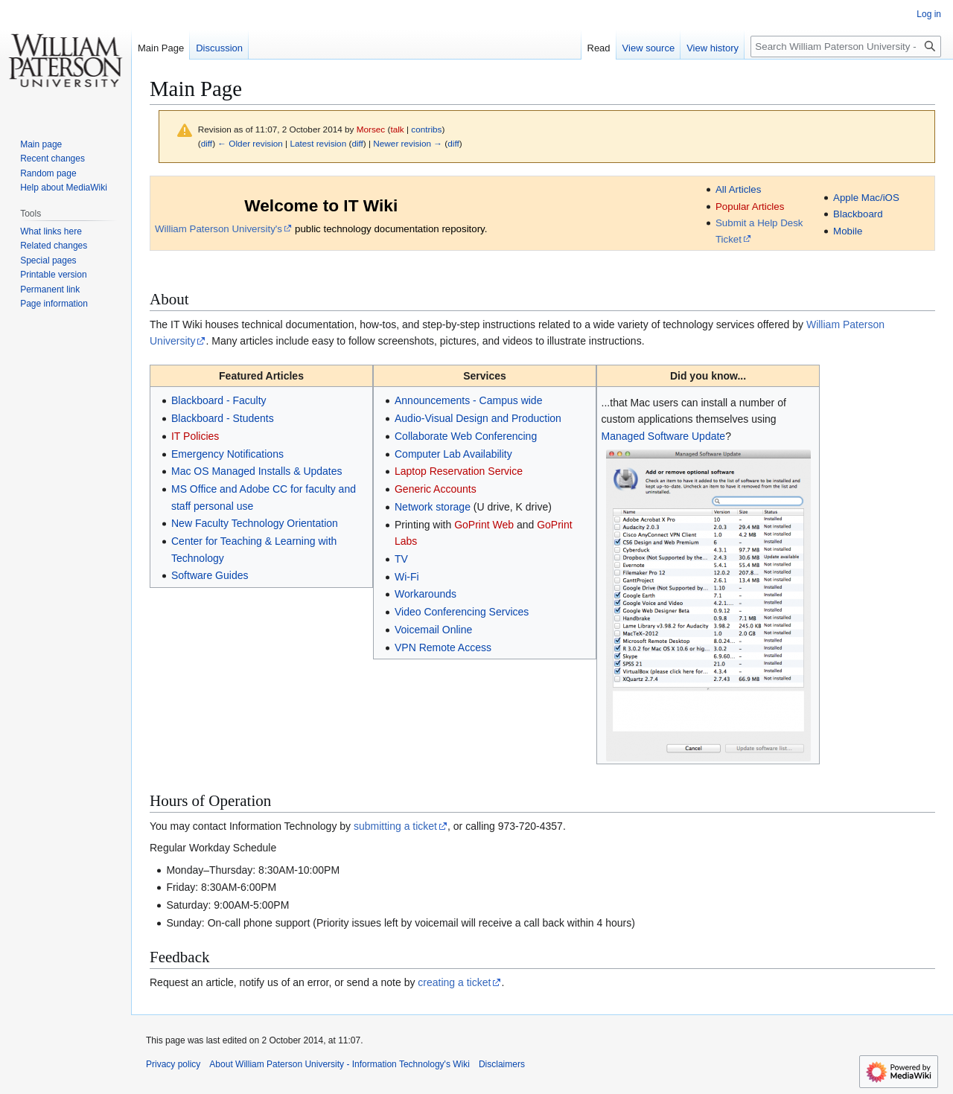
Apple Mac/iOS (866, 197)
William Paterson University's (218, 228)
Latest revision (318, 143)
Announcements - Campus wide (468, 400)
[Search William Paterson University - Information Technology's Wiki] (845, 46)
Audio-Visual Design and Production (478, 418)
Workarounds (425, 594)
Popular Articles (749, 206)
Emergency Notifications (227, 454)
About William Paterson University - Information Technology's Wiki (339, 1064)
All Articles (738, 189)
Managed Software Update (664, 436)
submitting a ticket (395, 826)
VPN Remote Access (443, 647)
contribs (426, 129)
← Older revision (250, 143)
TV (401, 559)
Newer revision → (407, 143)
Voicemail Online (433, 630)
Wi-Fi (407, 577)
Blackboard (858, 214)
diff (206, 143)
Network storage (433, 507)
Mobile (847, 231)
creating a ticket (454, 982)
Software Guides (210, 575)
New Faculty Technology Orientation (254, 523)
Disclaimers (502, 1064)
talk (397, 129)
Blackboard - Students (222, 418)
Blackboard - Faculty (219, 400)
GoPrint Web (484, 525)
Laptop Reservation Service (459, 471)
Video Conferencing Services (462, 612)
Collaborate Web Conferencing (466, 436)
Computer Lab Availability (453, 454)
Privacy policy (173, 1064)
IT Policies (195, 436)
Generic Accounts (435, 489)
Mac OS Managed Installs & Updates (256, 471)
